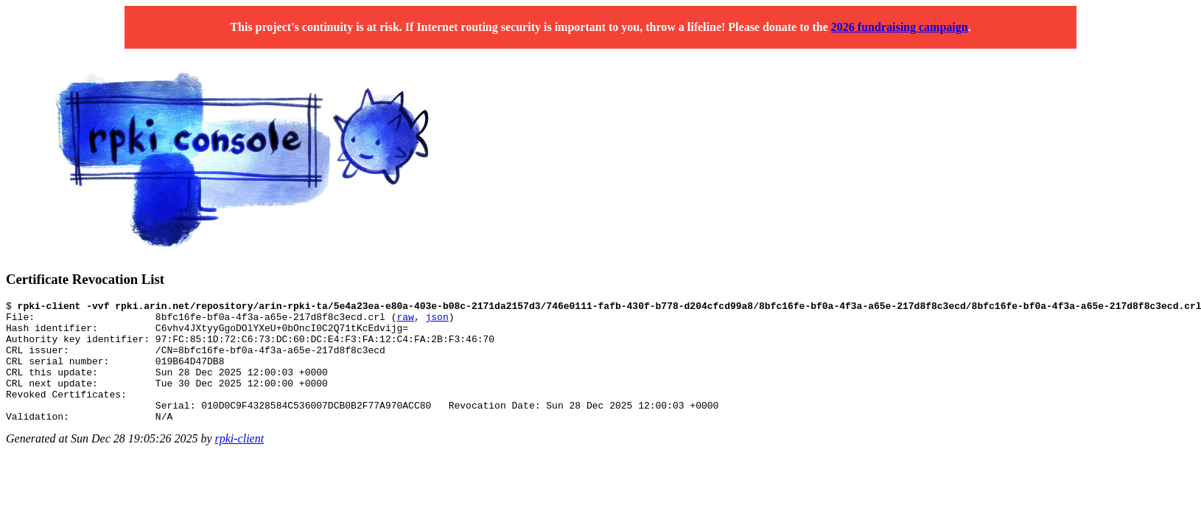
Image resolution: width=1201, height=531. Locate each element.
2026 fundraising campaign (899, 27)
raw (404, 320)
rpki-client (240, 463)
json (436, 320)
